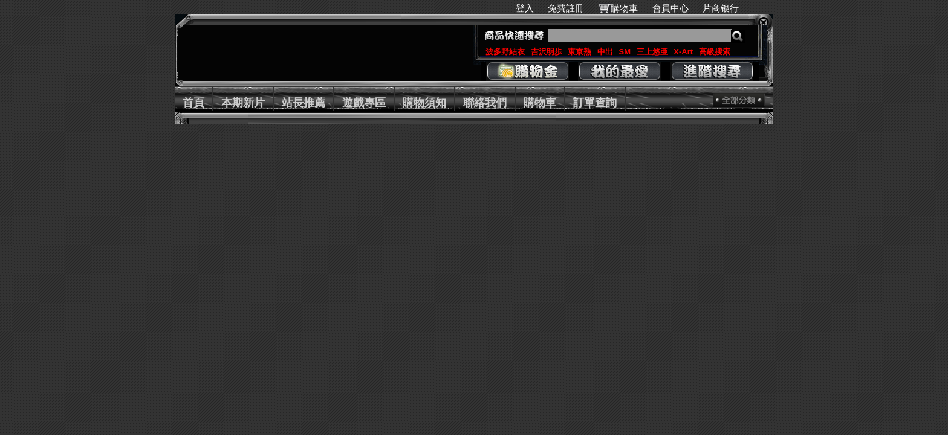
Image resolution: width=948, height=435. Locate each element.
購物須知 (424, 103)
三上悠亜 (652, 51)
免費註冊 (566, 8)
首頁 (193, 103)
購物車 (624, 8)
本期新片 (243, 103)
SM (625, 51)
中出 (605, 51)
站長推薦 (303, 103)
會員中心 (670, 8)
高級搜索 (714, 51)
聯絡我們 (485, 103)
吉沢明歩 (546, 51)
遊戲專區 (364, 103)
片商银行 (726, 8)
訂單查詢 (595, 103)
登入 (525, 8)
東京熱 (579, 51)
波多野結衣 (505, 51)
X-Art (683, 51)
